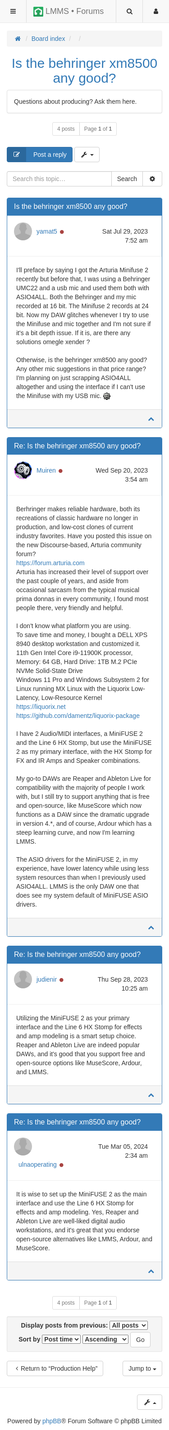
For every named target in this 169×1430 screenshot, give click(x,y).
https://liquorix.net (41, 706)
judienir (47, 979)
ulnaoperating (37, 1164)
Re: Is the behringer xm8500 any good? (77, 446)
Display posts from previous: (84, 1325)
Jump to (142, 1368)
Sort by (49, 1339)
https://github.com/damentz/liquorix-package (78, 715)
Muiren (46, 470)
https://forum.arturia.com (50, 563)
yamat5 (47, 231)
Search (127, 178)
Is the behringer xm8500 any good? (85, 70)
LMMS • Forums (68, 12)
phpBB (51, 1421)
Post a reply (37, 154)
